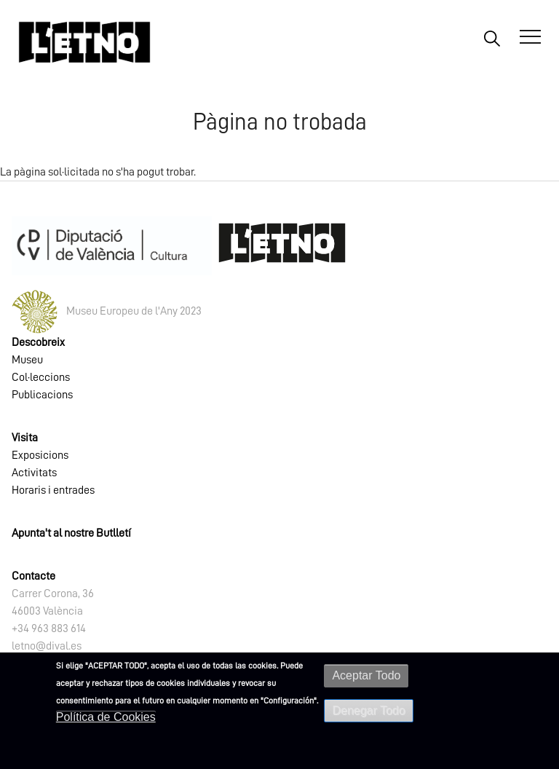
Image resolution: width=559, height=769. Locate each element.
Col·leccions (41, 377)
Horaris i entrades (53, 490)
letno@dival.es (47, 646)
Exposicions (40, 455)
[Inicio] (84, 42)
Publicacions (42, 395)
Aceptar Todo (366, 675)
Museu (27, 360)
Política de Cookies (106, 717)
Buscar (491, 38)
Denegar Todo (368, 710)
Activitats (34, 472)
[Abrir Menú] (530, 37)
